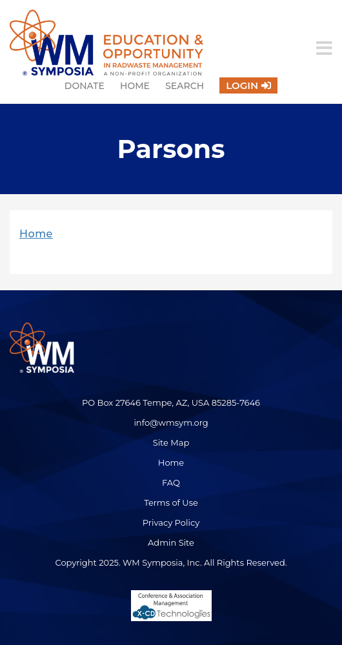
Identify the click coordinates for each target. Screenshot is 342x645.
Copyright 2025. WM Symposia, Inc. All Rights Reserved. (171, 562)
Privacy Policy (171, 522)
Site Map (171, 442)
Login (242, 85)
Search (184, 86)
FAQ (171, 482)
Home (135, 86)
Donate (85, 86)
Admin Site (171, 542)
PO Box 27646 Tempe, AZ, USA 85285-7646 (171, 402)
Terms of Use (171, 502)
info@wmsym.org (171, 422)
